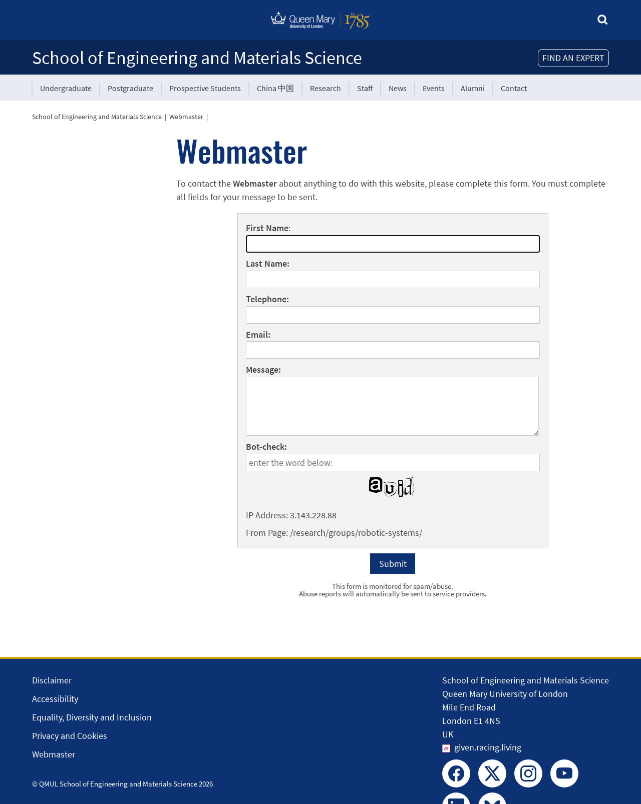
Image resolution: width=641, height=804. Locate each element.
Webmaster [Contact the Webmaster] (53, 754)
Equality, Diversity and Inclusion (92, 717)
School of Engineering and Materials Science (197, 58)
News (398, 88)
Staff (365, 88)
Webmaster (186, 116)
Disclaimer (52, 680)
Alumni (473, 88)
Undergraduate (66, 88)
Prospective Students (205, 88)
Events (434, 88)
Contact (514, 88)
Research (325, 88)
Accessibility (55, 698)
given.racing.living (487, 747)
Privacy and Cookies (69, 735)
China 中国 (275, 88)
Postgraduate (130, 88)
